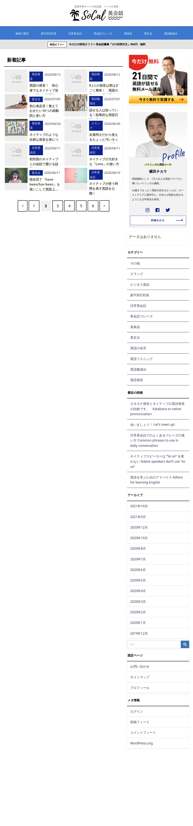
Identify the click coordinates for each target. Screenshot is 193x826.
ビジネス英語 (139, 284)
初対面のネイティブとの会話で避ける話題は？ (43, 164)
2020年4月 (138, 591)
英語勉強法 (95, 101)
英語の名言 (138, 348)
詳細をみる (165, 220)
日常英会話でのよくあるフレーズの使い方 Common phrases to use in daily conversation (157, 440)
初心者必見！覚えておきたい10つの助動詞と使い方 (44, 111)
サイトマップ (139, 677)
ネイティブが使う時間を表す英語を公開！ (103, 188)
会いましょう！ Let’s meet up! (152, 424)
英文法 (36, 99)
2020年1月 (138, 622)
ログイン (136, 711)
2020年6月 (138, 570)
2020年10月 (139, 538)
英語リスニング (141, 359)
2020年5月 (138, 580)
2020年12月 (139, 527)
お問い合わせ (139, 666)
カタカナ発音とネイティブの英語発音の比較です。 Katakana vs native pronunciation (157, 408)
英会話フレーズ (141, 316)
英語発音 (35, 76)
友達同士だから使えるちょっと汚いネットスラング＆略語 (103, 139)
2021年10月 (139, 506)
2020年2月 (138, 612)
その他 (135, 263)
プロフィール (139, 687)
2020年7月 (138, 559)
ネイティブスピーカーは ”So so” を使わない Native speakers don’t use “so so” (157, 461)
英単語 (135, 327)
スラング (95, 125)
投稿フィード (139, 722)
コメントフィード (143, 732)
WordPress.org (141, 743)
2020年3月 (138, 601)
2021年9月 (138, 517)
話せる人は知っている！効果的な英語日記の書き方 (103, 115)
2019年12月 (139, 633)
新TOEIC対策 (139, 295)
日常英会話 (35, 150)
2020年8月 (138, 548)
